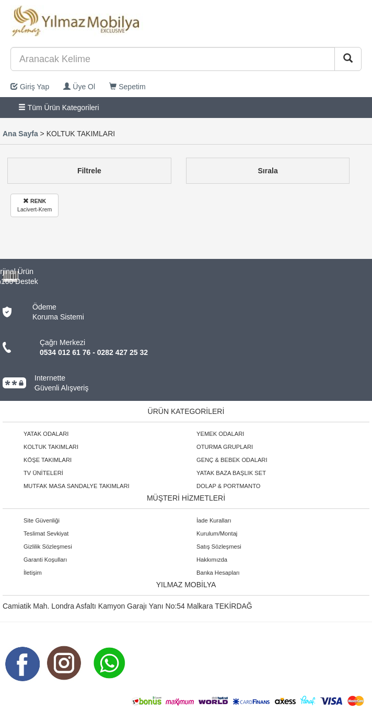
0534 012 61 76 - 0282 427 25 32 (94, 352)
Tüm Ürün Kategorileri (58, 107)
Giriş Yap (29, 86)
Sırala (268, 171)
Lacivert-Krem (34, 205)
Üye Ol (79, 86)
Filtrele (89, 171)
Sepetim (127, 86)
